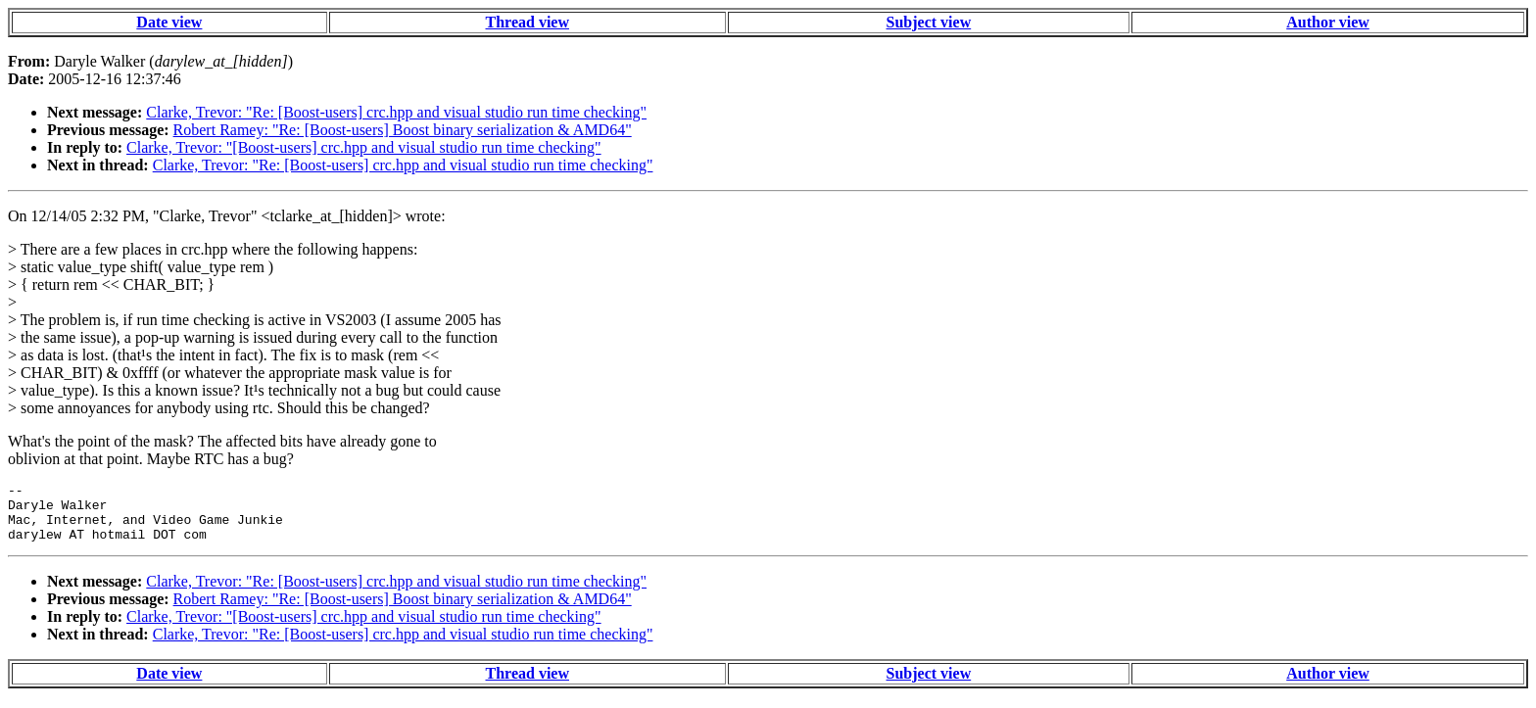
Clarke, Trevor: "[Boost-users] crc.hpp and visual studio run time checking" (363, 147)
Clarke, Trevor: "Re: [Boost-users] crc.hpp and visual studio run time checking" (396, 112)
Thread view (527, 22)
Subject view (929, 22)
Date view (169, 22)
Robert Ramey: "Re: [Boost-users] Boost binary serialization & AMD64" (402, 129)
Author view (1327, 22)
